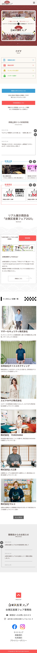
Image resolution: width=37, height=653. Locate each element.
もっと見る (18, 517)
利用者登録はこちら (18, 103)
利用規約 (18, 637)
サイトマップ (18, 632)
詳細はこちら (18, 278)
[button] (1, 26)
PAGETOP (18, 596)
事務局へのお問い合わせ (18, 615)
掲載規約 (18, 635)
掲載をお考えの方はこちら (18, 91)
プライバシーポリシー (18, 640)
